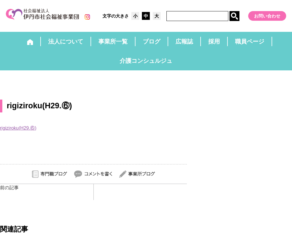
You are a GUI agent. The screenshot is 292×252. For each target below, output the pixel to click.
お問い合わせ (267, 15)
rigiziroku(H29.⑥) (18, 128)
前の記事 (9, 187)
